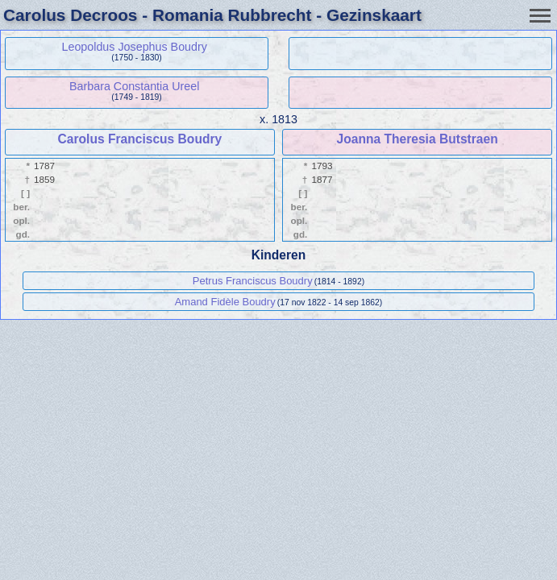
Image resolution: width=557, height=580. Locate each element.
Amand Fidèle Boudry (225, 302)
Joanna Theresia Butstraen (417, 139)
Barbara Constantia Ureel (134, 86)
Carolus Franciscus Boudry (140, 139)
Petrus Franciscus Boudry (253, 281)
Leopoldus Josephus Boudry (133, 46)
